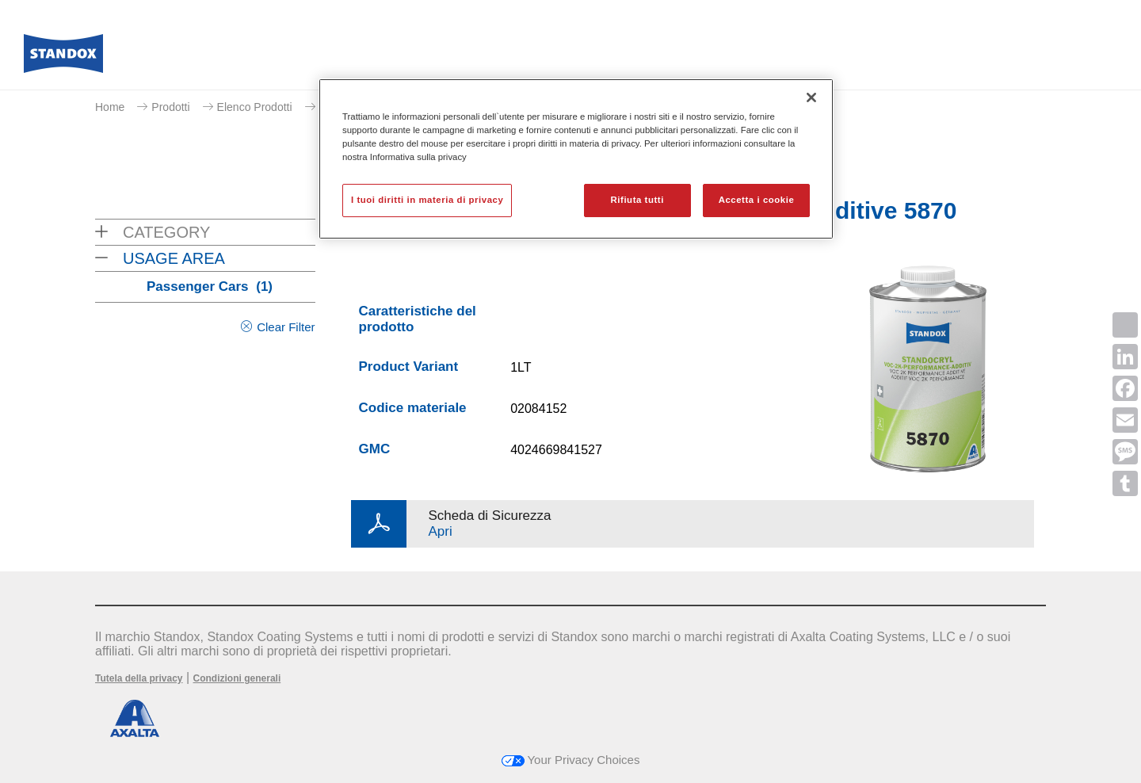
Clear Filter (286, 327)
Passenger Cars (210, 286)
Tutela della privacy (139, 678)
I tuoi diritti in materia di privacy (427, 199)
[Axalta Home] (63, 58)
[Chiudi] (811, 97)
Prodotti (170, 107)
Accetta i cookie (757, 199)
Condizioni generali (237, 678)
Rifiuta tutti (637, 199)
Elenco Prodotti (254, 107)
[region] (576, 158)
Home (109, 107)
